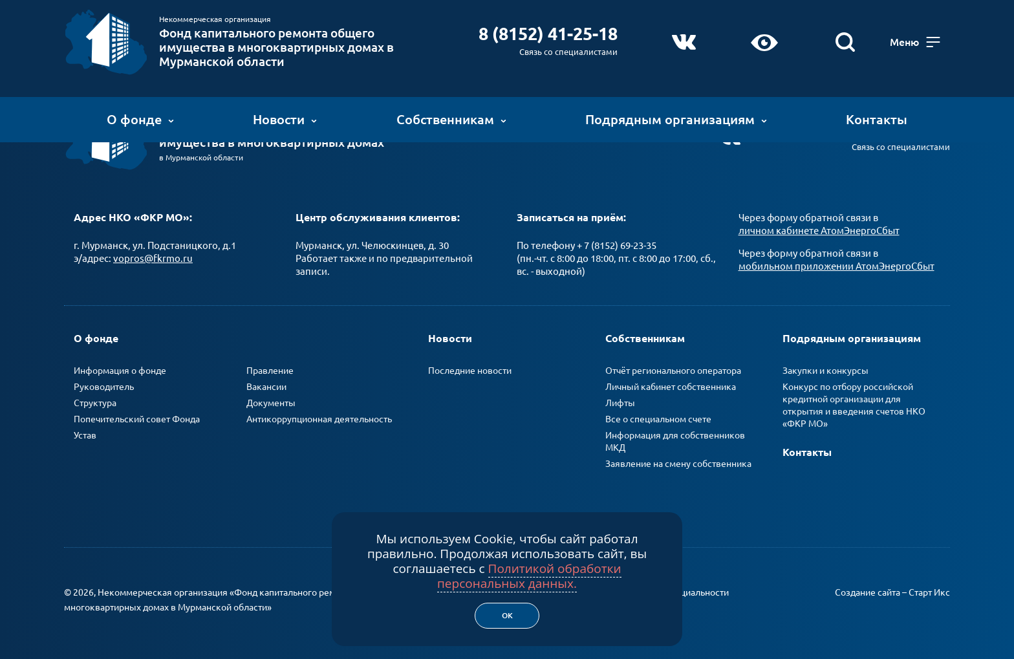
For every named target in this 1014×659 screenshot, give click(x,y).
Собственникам (451, 119)
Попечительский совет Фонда (137, 419)
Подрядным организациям (676, 119)
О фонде (140, 119)
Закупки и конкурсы (825, 370)
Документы (271, 403)
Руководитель (104, 387)
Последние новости (470, 370)
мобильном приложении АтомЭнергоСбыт (836, 266)
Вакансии (266, 387)
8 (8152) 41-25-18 (544, 33)
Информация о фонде (120, 370)
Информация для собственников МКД (675, 441)
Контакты (876, 119)
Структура (95, 403)
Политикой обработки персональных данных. (529, 576)
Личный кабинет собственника (670, 387)
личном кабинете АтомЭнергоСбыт (819, 230)
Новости (285, 119)
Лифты (620, 403)
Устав (85, 435)
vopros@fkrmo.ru (153, 258)
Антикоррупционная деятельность (319, 419)
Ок (507, 615)
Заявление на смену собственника (678, 464)
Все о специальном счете (658, 419)
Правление (270, 370)
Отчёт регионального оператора (673, 370)
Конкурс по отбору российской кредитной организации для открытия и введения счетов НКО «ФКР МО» (853, 405)
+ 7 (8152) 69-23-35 (616, 245)
